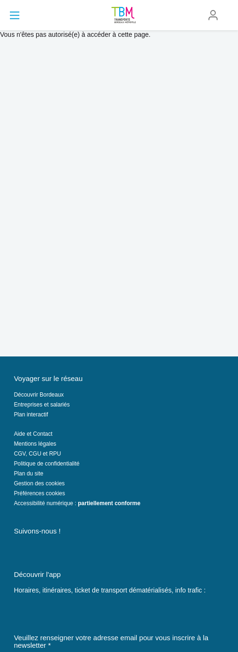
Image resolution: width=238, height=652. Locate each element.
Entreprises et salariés (42, 404)
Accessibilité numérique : (77, 503)
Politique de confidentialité (46, 463)
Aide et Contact (33, 434)
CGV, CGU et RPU (37, 453)
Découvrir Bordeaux (39, 394)
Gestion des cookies (39, 483)
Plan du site (28, 473)
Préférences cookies (39, 493)
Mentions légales (35, 443)
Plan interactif (31, 414)
